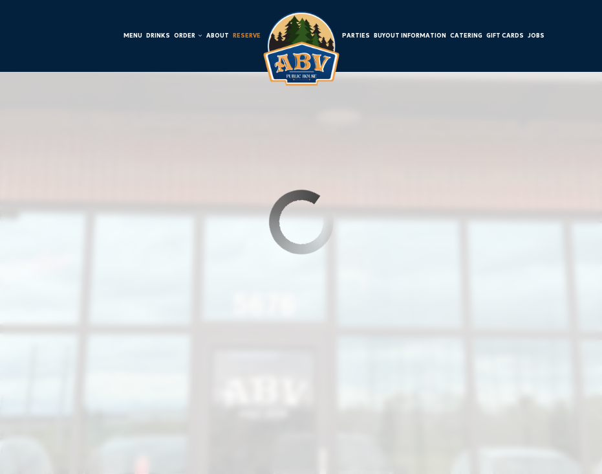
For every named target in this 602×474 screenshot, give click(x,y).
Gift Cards (505, 36)
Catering (466, 36)
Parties (356, 36)
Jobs (536, 36)
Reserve (247, 36)
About (217, 36)
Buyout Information (410, 36)
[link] (301, 48)
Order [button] (188, 36)
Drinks (158, 36)
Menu (133, 36)
